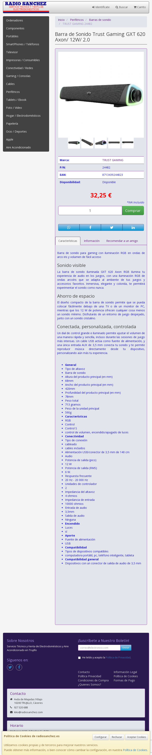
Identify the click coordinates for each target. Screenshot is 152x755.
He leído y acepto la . (106, 657)
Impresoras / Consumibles (23, 60)
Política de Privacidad (118, 657)
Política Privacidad (89, 676)
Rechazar (117, 737)
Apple (9, 139)
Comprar (133, 210)
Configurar (101, 737)
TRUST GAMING (112, 160)
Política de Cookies (135, 750)
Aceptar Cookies (136, 737)
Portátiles (12, 36)
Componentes (15, 28)
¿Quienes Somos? (89, 684)
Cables (10, 84)
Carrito (140, 7)
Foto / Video (14, 108)
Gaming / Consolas (18, 76)
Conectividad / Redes (19, 68)
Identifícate (101, 7)
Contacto (84, 672)
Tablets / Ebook (16, 100)
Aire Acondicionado (18, 147)
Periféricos (13, 92)
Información (92, 241)
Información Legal (125, 672)
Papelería (12, 123)
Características (67, 241)
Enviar (126, 647)
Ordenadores (14, 20)
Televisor (12, 52)
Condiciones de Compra (93, 680)
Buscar (122, 7)
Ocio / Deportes (16, 131)
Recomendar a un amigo (122, 241)
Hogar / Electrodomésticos (23, 115)
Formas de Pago (124, 680)
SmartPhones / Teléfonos (22, 44)
